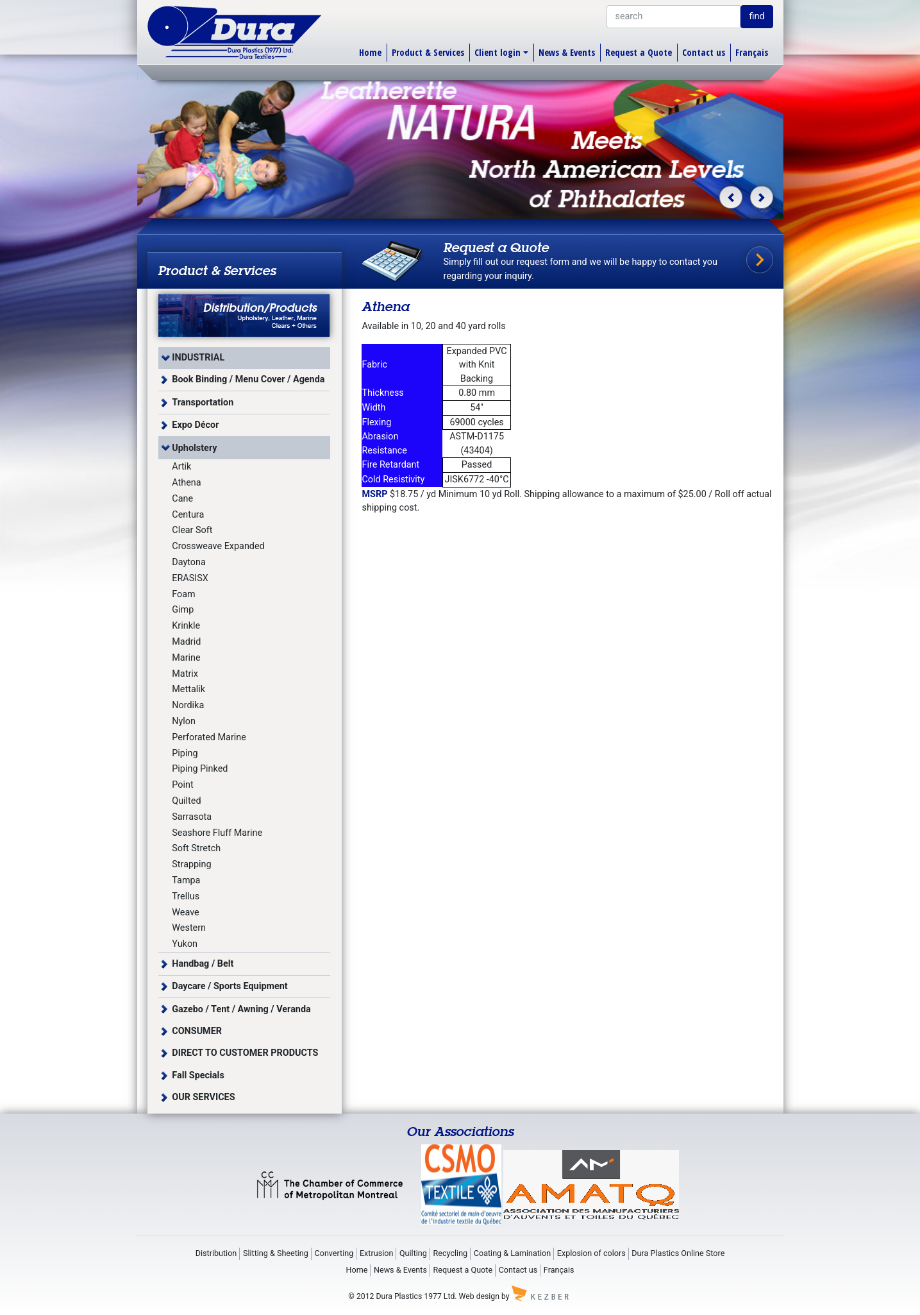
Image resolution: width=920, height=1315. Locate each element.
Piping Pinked (200, 768)
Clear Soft (192, 530)
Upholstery (194, 448)
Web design (479, 1296)
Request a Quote (638, 52)
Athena (186, 482)
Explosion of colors (591, 1253)
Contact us (703, 52)
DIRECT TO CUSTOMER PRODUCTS (245, 1053)
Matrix (185, 673)
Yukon (184, 943)
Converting (334, 1253)
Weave (185, 912)
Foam (183, 594)
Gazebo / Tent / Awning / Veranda (241, 1009)
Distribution (216, 1253)
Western (189, 927)
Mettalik (188, 689)
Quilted (186, 800)
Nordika (188, 705)
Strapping (191, 864)
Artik (181, 466)
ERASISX (190, 578)
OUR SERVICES (203, 1097)
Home (370, 52)
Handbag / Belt (202, 963)
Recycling (450, 1253)
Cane (182, 498)
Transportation (202, 402)
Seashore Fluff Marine (217, 832)
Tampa (186, 880)
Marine (186, 657)
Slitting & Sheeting (275, 1253)
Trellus (185, 896)
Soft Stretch (196, 848)
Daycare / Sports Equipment (229, 986)
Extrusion (376, 1253)
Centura (188, 514)
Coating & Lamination (512, 1253)
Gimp (183, 609)
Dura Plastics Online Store (677, 1253)
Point (182, 784)
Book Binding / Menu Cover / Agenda (248, 379)
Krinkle (186, 625)
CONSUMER (197, 1031)
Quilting (413, 1253)
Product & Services (428, 52)
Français (751, 52)
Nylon (184, 721)
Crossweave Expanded (218, 546)
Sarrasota (192, 816)
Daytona (189, 562)
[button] (730, 197)
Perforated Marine (209, 737)
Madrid (186, 641)
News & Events (567, 52)
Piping (184, 753)
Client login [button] (497, 52)
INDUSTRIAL (198, 357)
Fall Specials (198, 1075)
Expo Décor (195, 425)
